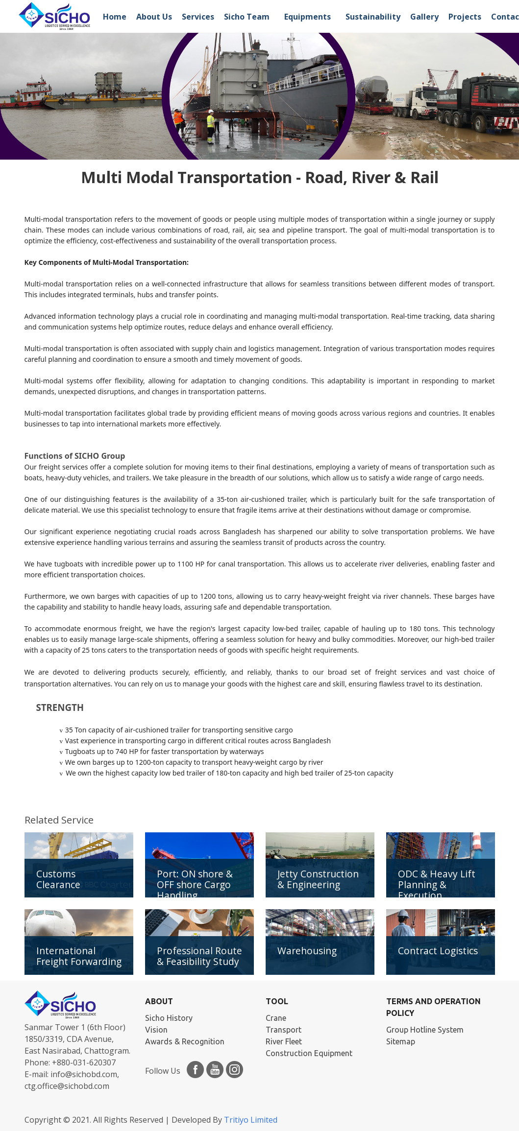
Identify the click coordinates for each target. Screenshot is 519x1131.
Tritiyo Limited (250, 1119)
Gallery (424, 16)
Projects (464, 16)
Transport (283, 1029)
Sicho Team (247, 16)
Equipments (307, 16)
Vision (156, 1029)
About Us (154, 16)
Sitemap (400, 1041)
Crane (276, 1017)
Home (114, 16)
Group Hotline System (425, 1029)
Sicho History (169, 1017)
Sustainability (373, 16)
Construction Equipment (309, 1053)
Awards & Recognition (184, 1041)
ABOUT (159, 1001)
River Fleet (284, 1041)
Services (198, 16)
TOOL (277, 1001)
